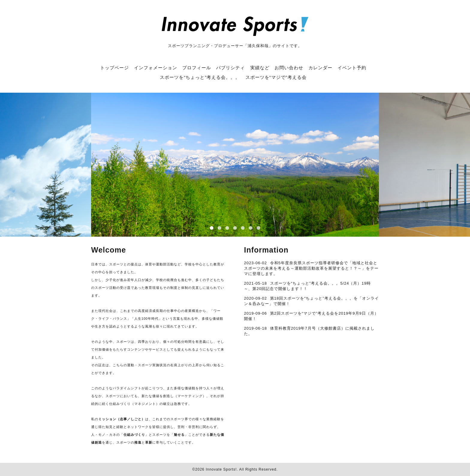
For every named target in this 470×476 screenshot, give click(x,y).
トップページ (114, 67)
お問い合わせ (289, 67)
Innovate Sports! (221, 469)
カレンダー (320, 67)
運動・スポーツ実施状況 (147, 365)
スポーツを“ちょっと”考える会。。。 (200, 77)
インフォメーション (155, 67)
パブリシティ (230, 67)
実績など (259, 67)
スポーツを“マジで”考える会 (276, 77)
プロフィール (196, 67)
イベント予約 (352, 67)
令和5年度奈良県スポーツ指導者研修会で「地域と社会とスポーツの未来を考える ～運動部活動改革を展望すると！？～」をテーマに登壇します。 (311, 268)
